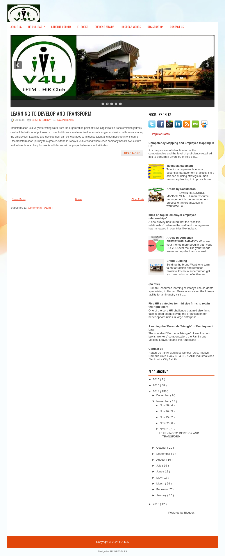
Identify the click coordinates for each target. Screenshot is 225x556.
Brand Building (176, 260)
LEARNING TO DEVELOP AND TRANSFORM (51, 113)
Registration (155, 26)
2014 (156, 391)
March (160, 483)
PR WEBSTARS (118, 551)
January (161, 495)
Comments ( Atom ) (40, 207)
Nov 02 (165, 423)
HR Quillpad (38, 25)
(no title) (154, 284)
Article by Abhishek (179, 237)
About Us (16, 26)
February (162, 489)
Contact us (155, 348)
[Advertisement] (30, 177)
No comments (65, 120)
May (159, 477)
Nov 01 (165, 429)
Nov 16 (165, 411)
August (161, 459)
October (161, 447)
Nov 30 (165, 405)
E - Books (82, 26)
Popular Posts (161, 134)
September (163, 453)
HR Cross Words (131, 26)
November (163, 401)
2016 (156, 379)
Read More (132, 153)
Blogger (189, 512)
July (159, 465)
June (159, 471)
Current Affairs (104, 26)
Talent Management (179, 165)
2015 (156, 385)
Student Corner (61, 26)
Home (78, 199)
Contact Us (177, 26)
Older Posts (138, 199)
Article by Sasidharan (181, 189)
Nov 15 (165, 417)
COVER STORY (42, 120)
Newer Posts (18, 199)
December (163, 395)
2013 (156, 504)
